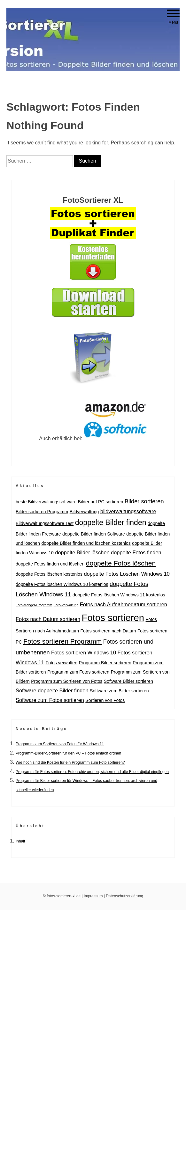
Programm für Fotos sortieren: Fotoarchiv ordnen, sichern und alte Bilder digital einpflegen (92, 772)
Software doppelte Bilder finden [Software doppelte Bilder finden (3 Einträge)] (52, 690)
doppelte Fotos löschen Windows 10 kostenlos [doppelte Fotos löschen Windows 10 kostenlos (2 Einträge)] (62, 584)
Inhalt (20, 841)
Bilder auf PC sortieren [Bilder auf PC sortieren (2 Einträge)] (100, 501)
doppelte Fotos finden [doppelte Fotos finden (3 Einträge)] (136, 552)
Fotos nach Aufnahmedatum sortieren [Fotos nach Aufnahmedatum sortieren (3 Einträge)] (123, 604)
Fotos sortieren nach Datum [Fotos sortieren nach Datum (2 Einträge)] (108, 630)
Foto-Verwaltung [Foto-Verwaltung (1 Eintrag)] (66, 605)
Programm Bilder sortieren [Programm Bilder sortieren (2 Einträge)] (105, 662)
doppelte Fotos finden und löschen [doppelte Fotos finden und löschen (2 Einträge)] (50, 563)
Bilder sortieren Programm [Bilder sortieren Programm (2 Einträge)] (42, 511)
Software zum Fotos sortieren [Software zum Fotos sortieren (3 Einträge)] (50, 700)
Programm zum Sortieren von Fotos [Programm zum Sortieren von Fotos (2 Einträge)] (66, 681)
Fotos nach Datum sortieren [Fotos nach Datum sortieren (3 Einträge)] (48, 619)
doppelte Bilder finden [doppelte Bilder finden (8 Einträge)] (110, 522)
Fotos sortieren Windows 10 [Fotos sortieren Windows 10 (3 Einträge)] (83, 652)
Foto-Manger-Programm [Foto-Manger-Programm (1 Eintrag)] (34, 605)
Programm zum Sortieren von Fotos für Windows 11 (60, 744)
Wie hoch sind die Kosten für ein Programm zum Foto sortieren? (70, 762)
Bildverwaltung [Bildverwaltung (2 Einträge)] (84, 511)
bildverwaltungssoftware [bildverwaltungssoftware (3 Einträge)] (128, 511)
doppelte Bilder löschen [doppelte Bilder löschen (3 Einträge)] (82, 552)
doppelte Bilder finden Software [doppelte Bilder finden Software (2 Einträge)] (93, 533)
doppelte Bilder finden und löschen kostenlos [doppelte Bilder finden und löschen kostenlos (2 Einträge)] (85, 543)
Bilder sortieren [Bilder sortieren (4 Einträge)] (144, 501)
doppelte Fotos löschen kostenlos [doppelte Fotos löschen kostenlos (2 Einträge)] (49, 574)
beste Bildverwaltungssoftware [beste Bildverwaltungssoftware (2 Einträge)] (46, 501)
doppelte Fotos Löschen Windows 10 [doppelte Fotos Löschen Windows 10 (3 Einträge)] (127, 574)
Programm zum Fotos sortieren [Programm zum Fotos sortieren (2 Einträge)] (78, 672)
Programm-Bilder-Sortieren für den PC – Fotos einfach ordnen (68, 753)
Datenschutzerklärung (124, 896)
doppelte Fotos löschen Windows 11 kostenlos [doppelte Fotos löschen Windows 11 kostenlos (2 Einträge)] (119, 594)
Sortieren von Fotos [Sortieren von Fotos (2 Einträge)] (105, 700)
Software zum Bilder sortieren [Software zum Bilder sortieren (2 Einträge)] (119, 690)
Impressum (93, 896)
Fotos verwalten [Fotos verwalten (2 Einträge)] (61, 662)
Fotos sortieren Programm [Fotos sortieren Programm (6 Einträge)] (62, 641)
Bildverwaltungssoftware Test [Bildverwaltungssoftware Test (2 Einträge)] (45, 523)
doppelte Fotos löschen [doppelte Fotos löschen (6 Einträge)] (121, 563)
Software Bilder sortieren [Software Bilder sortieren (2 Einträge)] (128, 681)
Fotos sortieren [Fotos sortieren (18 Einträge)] (113, 617)
